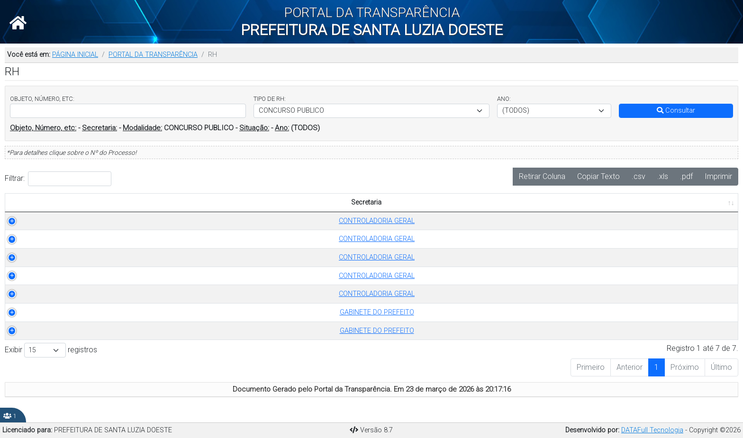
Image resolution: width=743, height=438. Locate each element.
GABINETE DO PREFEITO (66, 312)
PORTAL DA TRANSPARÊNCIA (153, 55)
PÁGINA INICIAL (75, 55)
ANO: (504, 98)
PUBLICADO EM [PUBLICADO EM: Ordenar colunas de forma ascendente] (679, 202)
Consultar (676, 111)
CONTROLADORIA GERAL (66, 221)
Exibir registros (51, 350)
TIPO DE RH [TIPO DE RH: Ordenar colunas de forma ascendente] (176, 202)
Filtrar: (58, 178)
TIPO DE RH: (270, 98)
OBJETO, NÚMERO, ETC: (42, 98)
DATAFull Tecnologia (652, 430)
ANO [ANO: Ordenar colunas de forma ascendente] (254, 202)
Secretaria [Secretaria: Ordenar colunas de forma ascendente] (61, 202)
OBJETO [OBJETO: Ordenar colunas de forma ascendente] (300, 202)
